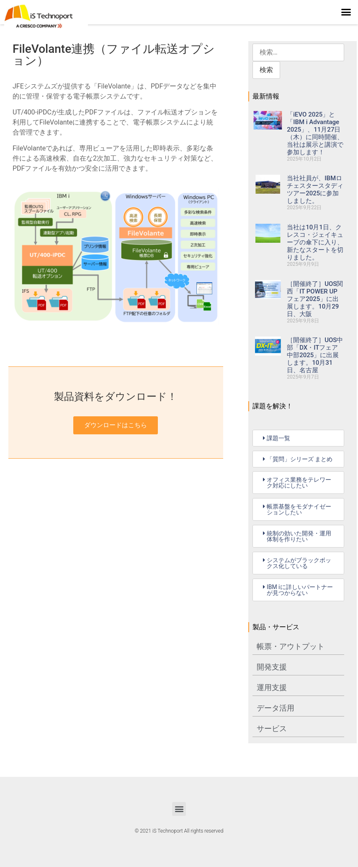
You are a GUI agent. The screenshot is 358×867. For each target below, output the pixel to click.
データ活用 (275, 707)
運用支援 (272, 687)
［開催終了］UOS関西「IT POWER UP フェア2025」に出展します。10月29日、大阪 (315, 299)
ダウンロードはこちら (115, 425)
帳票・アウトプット (291, 646)
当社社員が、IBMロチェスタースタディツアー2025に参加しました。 (315, 189)
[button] (346, 12)
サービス (272, 728)
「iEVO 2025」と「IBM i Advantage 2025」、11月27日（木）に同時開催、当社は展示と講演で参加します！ (315, 133)
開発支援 (272, 666)
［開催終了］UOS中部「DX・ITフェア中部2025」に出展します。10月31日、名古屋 (315, 355)
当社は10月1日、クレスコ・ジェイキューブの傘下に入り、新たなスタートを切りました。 (315, 242)
